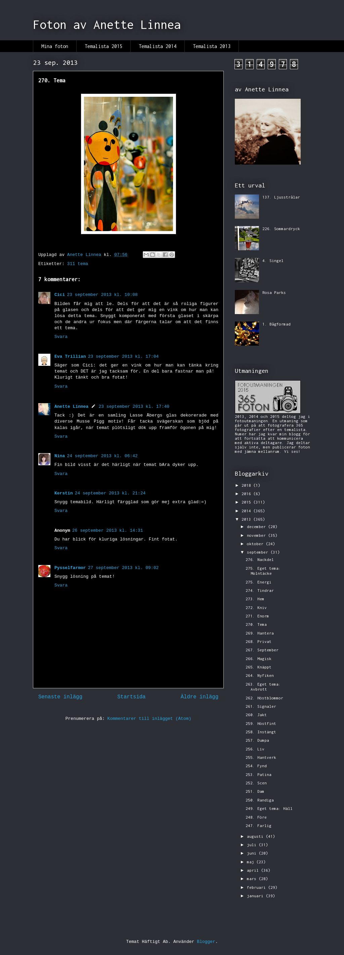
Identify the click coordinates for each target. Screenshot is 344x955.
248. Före (256, 817)
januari (256, 896)
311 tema (77, 263)
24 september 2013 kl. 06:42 (102, 456)
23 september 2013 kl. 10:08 (102, 294)
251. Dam (255, 791)
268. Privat (258, 641)
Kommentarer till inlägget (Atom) (149, 718)
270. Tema (256, 624)
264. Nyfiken (260, 675)
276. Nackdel (260, 559)
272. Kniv (256, 607)
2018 (247, 485)
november (257, 535)
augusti (256, 836)
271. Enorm (257, 616)
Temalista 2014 (157, 46)
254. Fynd (256, 766)
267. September (262, 650)
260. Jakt (256, 714)
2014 (247, 511)
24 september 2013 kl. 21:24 (110, 493)
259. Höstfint (261, 723)
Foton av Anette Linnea (107, 24)
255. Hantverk (261, 757)
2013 (247, 519)
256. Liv (255, 749)
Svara (61, 336)
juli (253, 844)
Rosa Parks (274, 292)
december (257, 526)
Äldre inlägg (199, 697)
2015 (247, 502)
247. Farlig (258, 825)
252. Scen (256, 783)
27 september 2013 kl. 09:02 (123, 567)
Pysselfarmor (70, 567)
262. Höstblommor (264, 698)
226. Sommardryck (281, 228)
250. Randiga (260, 800)
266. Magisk (258, 658)
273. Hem (255, 599)
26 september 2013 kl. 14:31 (107, 530)
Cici (59, 294)
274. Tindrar (260, 590)
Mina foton (54, 46)
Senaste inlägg (60, 697)
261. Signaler (261, 706)
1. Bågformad (276, 324)
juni (253, 853)
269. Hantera (260, 633)
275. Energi (258, 582)
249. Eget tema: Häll (269, 808)
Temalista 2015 (103, 46)
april (254, 870)
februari (257, 887)
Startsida (131, 697)
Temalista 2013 (211, 46)
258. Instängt (261, 732)
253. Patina (258, 774)
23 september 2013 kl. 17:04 (123, 356)
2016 (247, 493)
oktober (256, 543)
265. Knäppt (258, 667)
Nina (59, 456)
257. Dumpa (257, 740)
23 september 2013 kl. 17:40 (133, 406)
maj (251, 862)
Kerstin (63, 493)
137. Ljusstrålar (281, 197)
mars (253, 878)
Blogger (206, 941)
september (258, 552)
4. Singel (273, 260)
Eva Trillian (70, 356)
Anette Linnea (71, 406)
